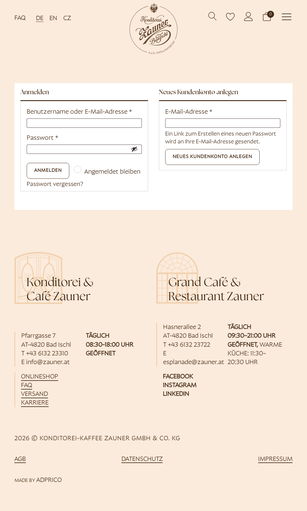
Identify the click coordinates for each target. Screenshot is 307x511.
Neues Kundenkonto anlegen (212, 156)
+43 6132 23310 (47, 354)
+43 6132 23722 (189, 345)
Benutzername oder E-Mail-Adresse (79, 112)
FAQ (19, 18)
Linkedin (176, 395)
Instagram (179, 386)
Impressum (275, 460)
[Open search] (212, 16)
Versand (34, 395)
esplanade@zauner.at (193, 363)
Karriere (35, 403)
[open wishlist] (230, 16)
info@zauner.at (48, 363)
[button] (267, 16)
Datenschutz (142, 460)
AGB (20, 460)
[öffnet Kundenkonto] (248, 16)
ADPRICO (49, 480)
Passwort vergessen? (57, 185)
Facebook (178, 377)
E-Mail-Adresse (188, 112)
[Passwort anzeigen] (134, 149)
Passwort (42, 138)
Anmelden (48, 170)
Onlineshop (39, 377)
